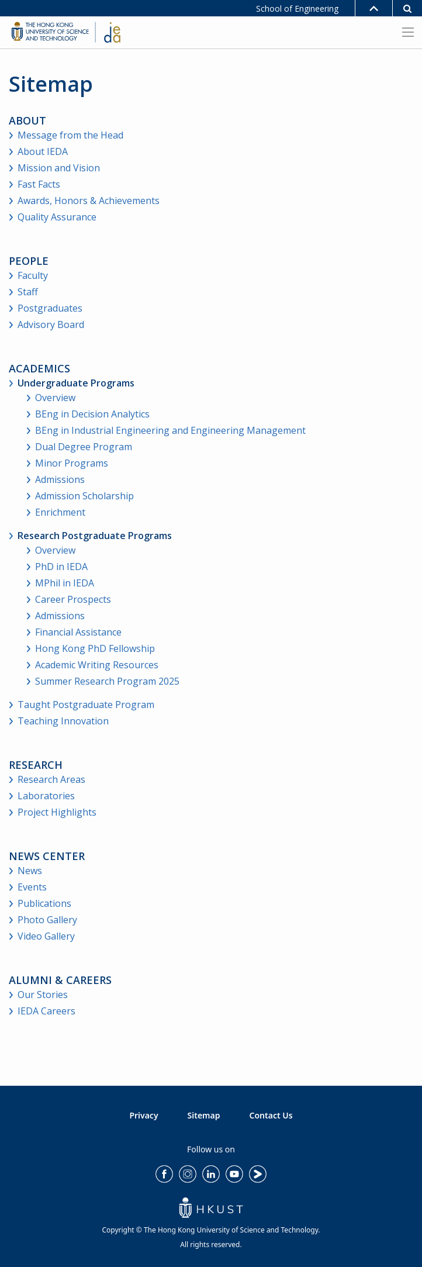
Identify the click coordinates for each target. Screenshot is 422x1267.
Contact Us (271, 1115)
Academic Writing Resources (96, 664)
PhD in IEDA (61, 566)
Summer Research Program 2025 (107, 681)
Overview (55, 397)
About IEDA (43, 151)
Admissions (60, 479)
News (30, 870)
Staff (28, 291)
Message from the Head (70, 135)
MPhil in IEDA (64, 582)
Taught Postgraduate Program (86, 704)
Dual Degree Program (83, 446)
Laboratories (46, 795)
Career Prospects (73, 599)
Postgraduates (50, 308)
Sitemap (204, 1115)
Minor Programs (71, 463)
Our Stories (43, 994)
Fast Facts (39, 184)
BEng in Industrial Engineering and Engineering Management (170, 430)
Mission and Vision (59, 167)
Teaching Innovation (63, 720)
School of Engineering (297, 8)
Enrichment (60, 512)
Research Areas (51, 779)
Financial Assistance (78, 632)
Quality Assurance (57, 216)
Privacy (143, 1115)
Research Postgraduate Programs (95, 535)
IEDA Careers (46, 1010)
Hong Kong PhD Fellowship (95, 648)
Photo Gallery (47, 919)
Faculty (33, 275)
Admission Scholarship (84, 495)
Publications (44, 903)
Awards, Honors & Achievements (89, 200)
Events (32, 887)
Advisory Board (51, 324)
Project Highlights (57, 812)
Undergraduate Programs (76, 383)
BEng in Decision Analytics (92, 414)
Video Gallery (46, 936)
